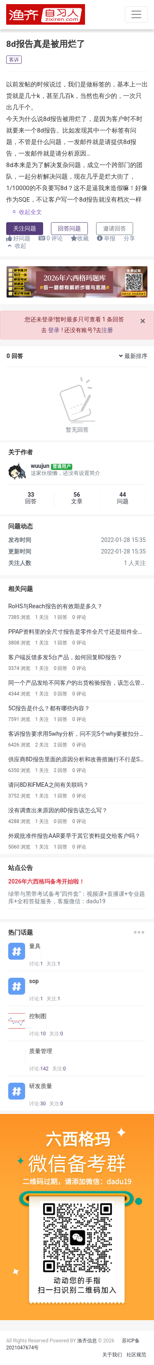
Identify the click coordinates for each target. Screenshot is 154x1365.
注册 (107, 330)
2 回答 (61, 745)
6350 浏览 (19, 770)
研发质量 (40, 1086)
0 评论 (79, 617)
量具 (35, 946)
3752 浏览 (19, 796)
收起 (16, 245)
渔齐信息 (87, 1341)
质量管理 (40, 1051)
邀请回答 (114, 228)
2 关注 (42, 745)
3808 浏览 (19, 643)
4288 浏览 (19, 821)
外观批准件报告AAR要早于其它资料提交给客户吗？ (74, 835)
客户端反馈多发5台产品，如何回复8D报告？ (65, 657)
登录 (54, 330)
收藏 (80, 238)
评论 (51, 238)
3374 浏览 (19, 668)
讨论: (36, 964)
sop (34, 981)
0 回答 (61, 668)
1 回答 (61, 617)
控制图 (37, 1016)
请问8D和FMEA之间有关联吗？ (48, 784)
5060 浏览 (19, 847)
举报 (106, 238)
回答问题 (69, 228)
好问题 (18, 238)
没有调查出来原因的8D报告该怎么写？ (58, 810)
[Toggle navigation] (136, 14)
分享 (129, 238)
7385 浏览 (19, 617)
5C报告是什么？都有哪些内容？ (49, 708)
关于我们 (112, 1355)
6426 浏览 (19, 745)
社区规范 (136, 1355)
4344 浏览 (19, 694)
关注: (53, 964)
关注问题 (24, 228)
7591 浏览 (19, 719)
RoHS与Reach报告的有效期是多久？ (55, 606)
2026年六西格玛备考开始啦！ (46, 881)
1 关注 (42, 617)
